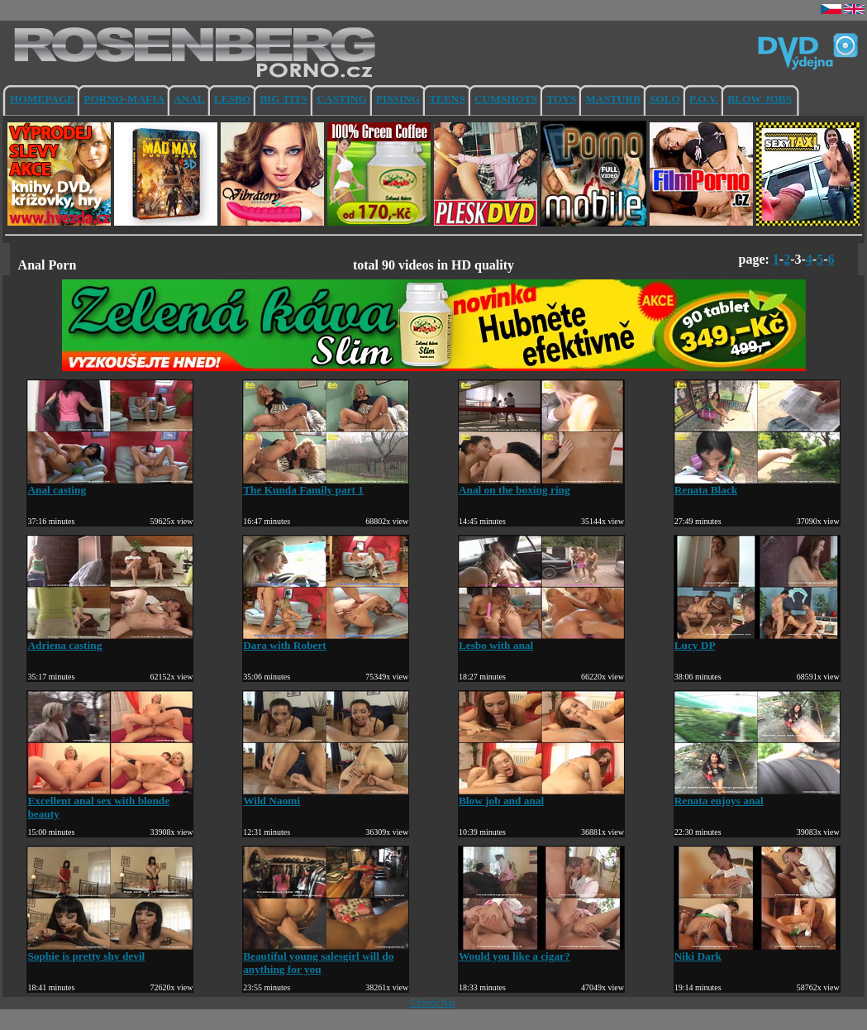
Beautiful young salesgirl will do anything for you (325, 957)
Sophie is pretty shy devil (110, 951)
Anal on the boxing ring (541, 485)
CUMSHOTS (505, 99)
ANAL (189, 99)
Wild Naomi (325, 795)
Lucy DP (757, 640)
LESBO (232, 99)
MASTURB (613, 99)
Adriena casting (110, 640)
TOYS (561, 99)
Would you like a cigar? (541, 951)
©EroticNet (432, 1003)
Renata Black (757, 485)
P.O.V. (703, 99)
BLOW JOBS (759, 99)
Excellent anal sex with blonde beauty (110, 802)
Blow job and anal (541, 795)
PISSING (398, 99)
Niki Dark (757, 951)
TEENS (447, 99)
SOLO (665, 99)
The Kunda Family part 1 (325, 485)
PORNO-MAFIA (123, 99)
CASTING (342, 99)
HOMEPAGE (42, 99)
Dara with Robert (325, 640)
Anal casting (110, 485)
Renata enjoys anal (757, 795)
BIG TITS (283, 99)
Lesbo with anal (541, 640)
